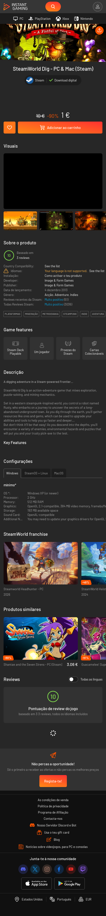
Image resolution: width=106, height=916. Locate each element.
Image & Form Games (59, 280)
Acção (49, 295)
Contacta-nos (53, 818)
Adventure (62, 295)
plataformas (12, 313)
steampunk (70, 313)
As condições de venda (53, 800)
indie (84, 313)
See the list (52, 266)
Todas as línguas (85, 679)
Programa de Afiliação (53, 812)
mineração (31, 313)
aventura (98, 313)
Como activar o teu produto (63, 276)
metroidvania (50, 313)
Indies (74, 295)
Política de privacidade (53, 806)
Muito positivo (54, 299)
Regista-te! (53, 781)
